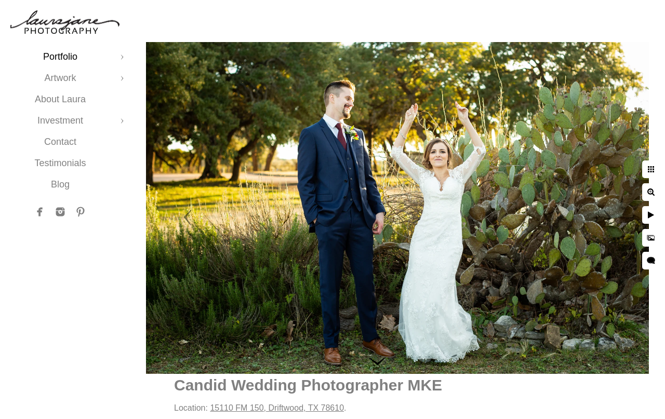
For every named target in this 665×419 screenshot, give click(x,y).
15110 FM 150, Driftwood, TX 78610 (277, 407)
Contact (60, 142)
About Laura (60, 99)
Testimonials (60, 163)
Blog (60, 184)
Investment (60, 120)
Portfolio (60, 56)
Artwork (60, 78)
